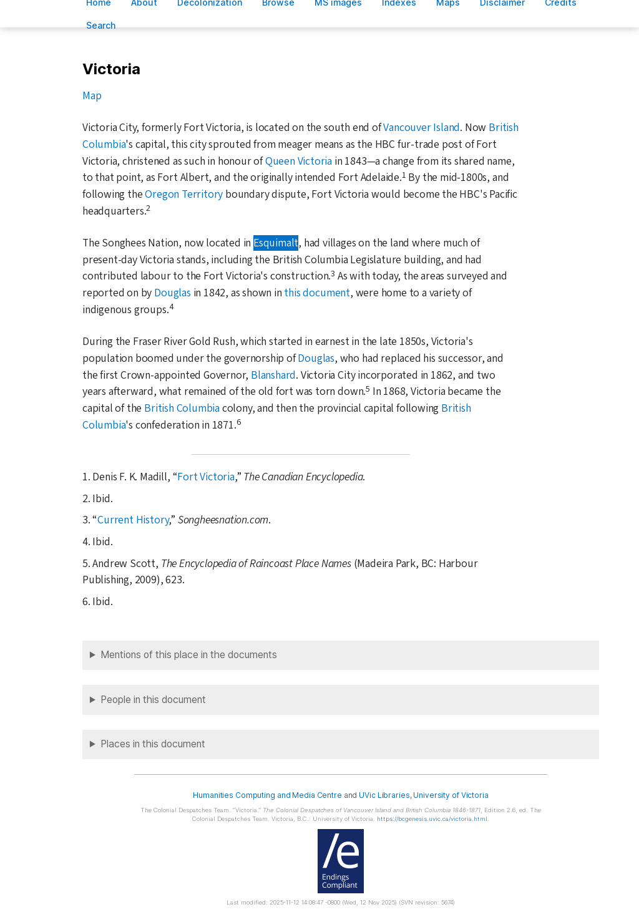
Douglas (172, 293)
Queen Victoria (298, 161)
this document (316, 293)
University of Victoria (450, 795)
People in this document (153, 700)
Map (91, 96)
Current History (132, 520)
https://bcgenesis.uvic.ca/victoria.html (432, 818)
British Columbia (182, 408)
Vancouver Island (421, 127)
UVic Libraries (384, 795)
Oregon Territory (184, 194)
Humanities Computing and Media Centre (267, 795)
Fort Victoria (205, 477)
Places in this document (152, 744)
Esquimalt (275, 243)
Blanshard (273, 375)
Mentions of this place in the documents (188, 655)
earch (101, 25)
